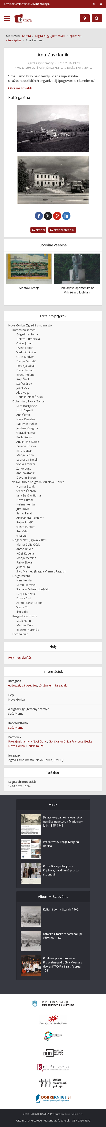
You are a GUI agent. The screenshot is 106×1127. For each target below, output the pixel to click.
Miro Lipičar (24, 451)
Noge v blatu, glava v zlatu (29, 540)
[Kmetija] (53, 128)
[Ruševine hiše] (53, 180)
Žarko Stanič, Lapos (29, 603)
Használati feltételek (57, 1120)
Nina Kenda (24, 580)
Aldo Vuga (23, 392)
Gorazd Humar (26, 433)
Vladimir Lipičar (26, 352)
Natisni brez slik (62, 230)
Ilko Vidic (22, 531)
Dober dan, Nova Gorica (28, 401)
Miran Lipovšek (26, 585)
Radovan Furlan (26, 424)
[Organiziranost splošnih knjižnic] (53, 1020)
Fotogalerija (20, 634)
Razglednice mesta (24, 616)
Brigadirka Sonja (27, 334)
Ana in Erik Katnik (27, 442)
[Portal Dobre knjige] (53, 1098)
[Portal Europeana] (53, 1036)
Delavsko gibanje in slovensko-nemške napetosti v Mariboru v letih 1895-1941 (63, 821)
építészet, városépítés (22, 685)
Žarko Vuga (23, 468)
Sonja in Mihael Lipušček (32, 589)
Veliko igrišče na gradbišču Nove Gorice (38, 482)
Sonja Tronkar (25, 464)
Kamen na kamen (24, 330)
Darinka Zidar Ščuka (29, 397)
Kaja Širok (23, 379)
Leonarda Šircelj (27, 459)
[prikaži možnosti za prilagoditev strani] (94, 4)
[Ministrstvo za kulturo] (53, 1004)
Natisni (38, 230)
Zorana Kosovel (26, 446)
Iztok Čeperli (24, 410)
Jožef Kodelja (25, 553)
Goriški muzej (35, 746)
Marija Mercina (26, 558)
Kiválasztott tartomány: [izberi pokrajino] (27, 4)
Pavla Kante (24, 437)
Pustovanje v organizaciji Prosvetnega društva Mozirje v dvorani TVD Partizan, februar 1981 (62, 964)
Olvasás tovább (20, 88)
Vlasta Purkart (25, 527)
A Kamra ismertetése (29, 1120)
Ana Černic (23, 415)
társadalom (62, 685)
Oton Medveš (25, 357)
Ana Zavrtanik (25, 473)
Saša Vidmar (16, 727)
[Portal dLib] (53, 1053)
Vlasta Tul (22, 607)
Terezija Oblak (25, 366)
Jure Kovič (22, 509)
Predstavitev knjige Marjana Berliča (61, 844)
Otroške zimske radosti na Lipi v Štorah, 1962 (62, 936)
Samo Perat (24, 513)
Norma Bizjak (25, 486)
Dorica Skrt (23, 598)
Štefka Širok (24, 384)
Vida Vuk (21, 536)
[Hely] (85, 18)
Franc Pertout (25, 370)
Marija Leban (25, 455)
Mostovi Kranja (29, 288)
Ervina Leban (24, 348)
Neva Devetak (25, 419)
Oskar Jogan (24, 343)
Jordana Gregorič (27, 428)
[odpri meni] (7, 18)
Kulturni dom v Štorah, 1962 (60, 909)
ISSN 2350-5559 (81, 1120)
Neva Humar (24, 500)
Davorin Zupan (26, 477)
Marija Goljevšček (28, 544)
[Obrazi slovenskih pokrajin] (53, 1083)
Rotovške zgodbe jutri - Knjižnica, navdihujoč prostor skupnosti (61, 870)
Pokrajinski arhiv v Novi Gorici (27, 741)
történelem (46, 685)
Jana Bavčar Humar (29, 495)
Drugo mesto (21, 576)
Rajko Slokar (24, 562)
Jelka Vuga (23, 567)
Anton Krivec (24, 549)
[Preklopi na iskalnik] (97, 18)
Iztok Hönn (23, 621)
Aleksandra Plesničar (30, 518)
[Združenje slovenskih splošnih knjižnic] (53, 1068)
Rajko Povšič (24, 522)
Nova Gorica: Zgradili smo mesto (30, 325)
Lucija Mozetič (26, 594)
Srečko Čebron (26, 491)
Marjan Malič (24, 625)
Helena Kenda (25, 504)
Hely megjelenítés (20, 657)
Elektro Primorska (28, 339)
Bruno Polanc (25, 375)
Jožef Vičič (23, 388)
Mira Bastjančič (26, 406)
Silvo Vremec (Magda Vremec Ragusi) (41, 571)
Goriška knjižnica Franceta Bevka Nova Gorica (62, 67)
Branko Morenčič (27, 630)
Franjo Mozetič (26, 361)
